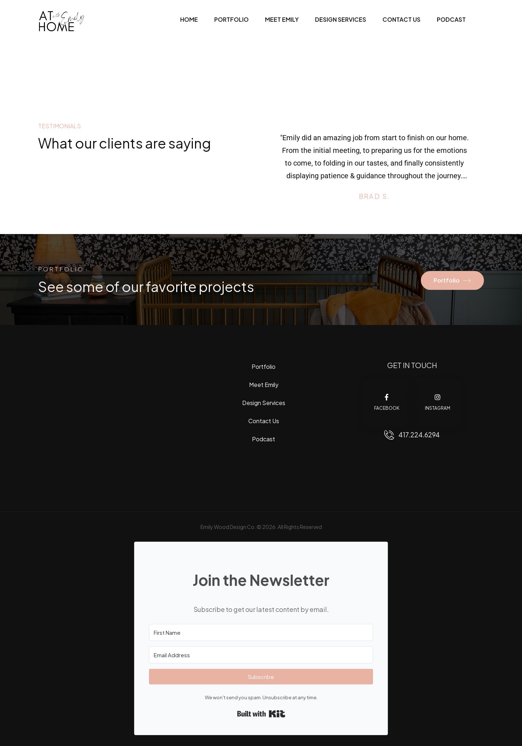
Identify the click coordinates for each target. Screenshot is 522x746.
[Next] (474, 171)
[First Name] (261, 632)
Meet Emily (282, 19)
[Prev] (274, 171)
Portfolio (231, 19)
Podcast (451, 19)
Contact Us (401, 19)
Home (189, 19)
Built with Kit (261, 713)
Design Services (340, 19)
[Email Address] (261, 654)
